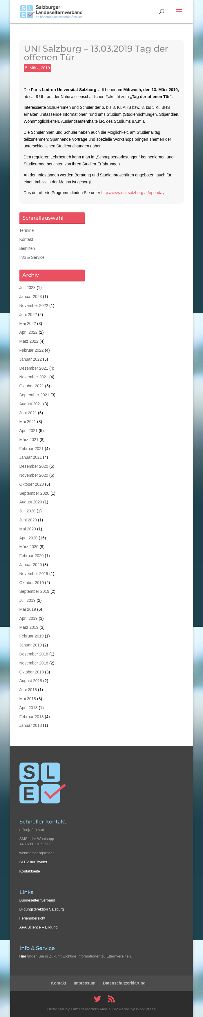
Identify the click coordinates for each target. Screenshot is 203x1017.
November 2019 (33, 573)
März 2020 (29, 546)
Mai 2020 (27, 529)
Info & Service (32, 257)
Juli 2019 (27, 600)
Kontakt (26, 239)
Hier (22, 956)
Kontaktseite (29, 871)
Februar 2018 (31, 716)
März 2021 (29, 439)
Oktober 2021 (31, 386)
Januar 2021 (30, 457)
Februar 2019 (31, 636)
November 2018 (33, 663)
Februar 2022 (31, 350)
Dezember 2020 (33, 466)
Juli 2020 (27, 511)
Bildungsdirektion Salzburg (41, 909)
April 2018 (28, 707)
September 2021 (34, 395)
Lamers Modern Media (90, 1009)
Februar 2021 (31, 448)
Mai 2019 (27, 609)
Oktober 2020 (31, 484)
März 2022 (29, 341)
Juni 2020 (28, 520)
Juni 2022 (28, 314)
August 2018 (30, 680)
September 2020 (34, 493)
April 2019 (28, 618)
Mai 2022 (27, 323)
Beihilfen (27, 248)
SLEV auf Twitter (33, 862)
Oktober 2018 (31, 672)
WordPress (146, 1009)
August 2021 (30, 404)
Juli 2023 (27, 287)
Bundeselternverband (37, 900)
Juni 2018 (28, 689)
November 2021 (33, 377)
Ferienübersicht (32, 918)
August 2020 (30, 502)
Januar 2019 (30, 645)
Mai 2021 (27, 421)
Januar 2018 (30, 725)
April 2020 (28, 538)
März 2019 (29, 627)
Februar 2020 (31, 555)
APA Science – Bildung (38, 927)
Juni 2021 (28, 413)
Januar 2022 (30, 359)
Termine (26, 230)
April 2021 (28, 430)
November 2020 (33, 475)
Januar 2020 (30, 564)
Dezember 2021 (33, 368)
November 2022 (33, 305)
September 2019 (34, 591)
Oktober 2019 (31, 582)
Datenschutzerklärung (124, 983)
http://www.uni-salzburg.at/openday (132, 192)
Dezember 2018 (33, 654)
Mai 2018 (27, 698)
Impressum (84, 983)
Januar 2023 (30, 296)
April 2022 (28, 332)
